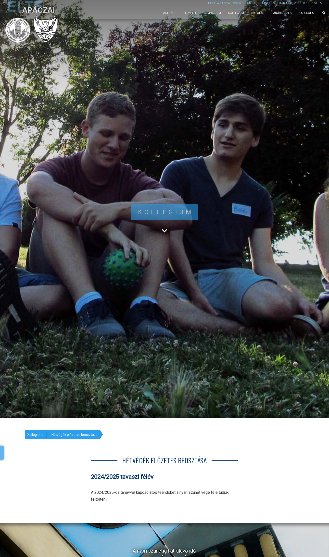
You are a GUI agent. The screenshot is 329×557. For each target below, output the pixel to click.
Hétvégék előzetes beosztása (74, 435)
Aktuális (169, 13)
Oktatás (257, 13)
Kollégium (236, 13)
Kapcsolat (307, 13)
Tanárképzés (281, 13)
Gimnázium (213, 13)
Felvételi (190, 13)
